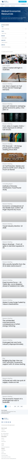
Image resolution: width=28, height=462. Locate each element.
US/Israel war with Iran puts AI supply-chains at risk (14, 381)
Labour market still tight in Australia (12, 69)
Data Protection (3, 453)
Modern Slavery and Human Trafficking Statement (8, 458)
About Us (2, 438)
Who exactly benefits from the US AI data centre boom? (14, 265)
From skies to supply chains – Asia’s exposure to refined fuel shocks (14, 128)
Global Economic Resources (5, 412)
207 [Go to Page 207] (18, 406)
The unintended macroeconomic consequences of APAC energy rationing (11, 323)
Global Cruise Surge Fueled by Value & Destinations (14, 303)
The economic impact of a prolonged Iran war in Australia (13, 400)
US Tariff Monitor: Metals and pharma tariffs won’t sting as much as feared (14, 168)
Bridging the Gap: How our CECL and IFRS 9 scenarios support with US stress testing (14, 362)
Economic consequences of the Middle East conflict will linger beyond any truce (13, 208)
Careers (2, 445)
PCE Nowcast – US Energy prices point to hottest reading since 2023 (12, 148)
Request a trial (22, 1)
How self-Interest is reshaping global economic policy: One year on (14, 108)
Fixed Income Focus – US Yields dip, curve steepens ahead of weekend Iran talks (13, 284)
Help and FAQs (3, 441)
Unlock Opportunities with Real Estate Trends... (8, 411)
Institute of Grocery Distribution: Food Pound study (12, 188)
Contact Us (3, 429)
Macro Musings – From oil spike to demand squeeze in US (13, 246)
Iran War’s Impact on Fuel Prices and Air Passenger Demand (12, 88)
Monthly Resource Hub (4, 413)
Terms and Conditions (4, 455)
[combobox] (13, 29)
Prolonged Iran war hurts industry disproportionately (13, 343)
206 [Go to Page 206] (15, 406)
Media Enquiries (3, 431)
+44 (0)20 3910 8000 (5, 433)
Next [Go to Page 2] (21, 406)
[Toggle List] (26, 29)
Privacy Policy (3, 450)
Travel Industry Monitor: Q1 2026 (12, 227)
